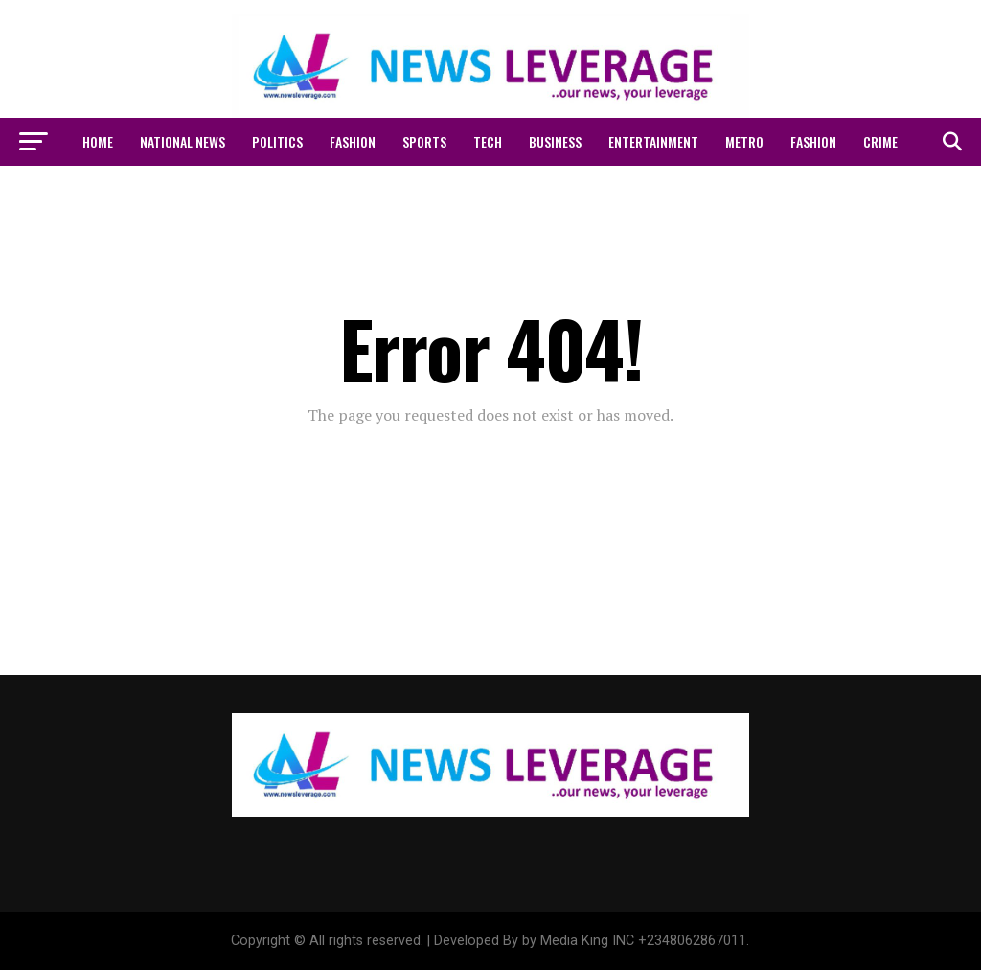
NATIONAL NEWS (182, 141)
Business (555, 141)
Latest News (539, 192)
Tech (487, 141)
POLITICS (277, 141)
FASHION (353, 141)
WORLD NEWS (440, 192)
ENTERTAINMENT (653, 141)
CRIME (880, 141)
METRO (744, 141)
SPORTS (424, 141)
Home (97, 141)
